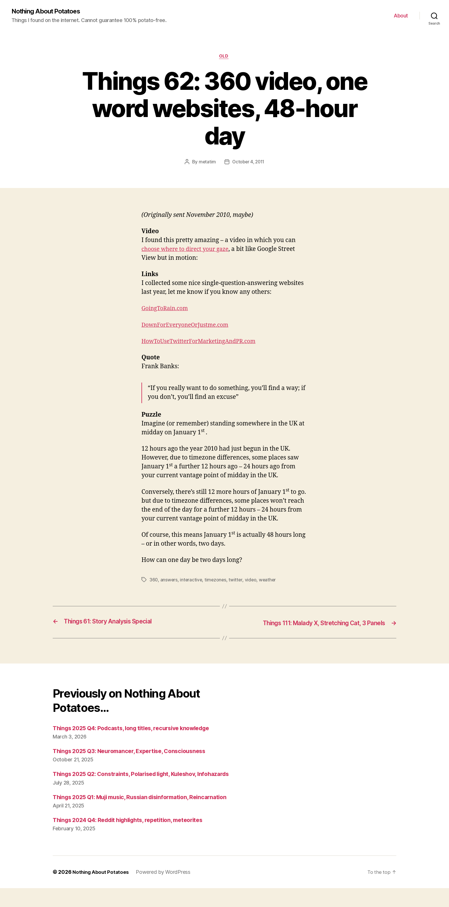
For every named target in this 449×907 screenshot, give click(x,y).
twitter (237, 581)
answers (169, 581)
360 (153, 581)
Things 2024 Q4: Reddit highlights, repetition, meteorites (135, 838)
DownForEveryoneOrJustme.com (188, 326)
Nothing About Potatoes (49, 11)
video (252, 581)
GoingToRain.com (166, 310)
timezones (217, 581)
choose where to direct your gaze (188, 250)
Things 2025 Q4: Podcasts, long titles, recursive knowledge (138, 728)
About (401, 16)
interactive (191, 581)
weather (269, 581)
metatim (206, 163)
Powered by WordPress (165, 891)
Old (224, 57)
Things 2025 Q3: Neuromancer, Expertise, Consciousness (135, 751)
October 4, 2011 (248, 163)
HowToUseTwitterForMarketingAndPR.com (203, 342)
